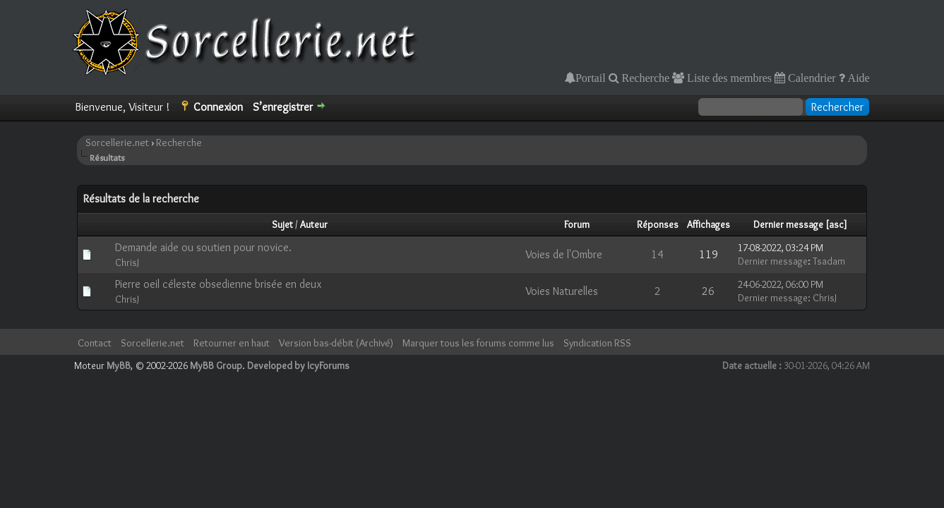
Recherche (644, 77)
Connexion (218, 107)
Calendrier (810, 77)
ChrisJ (127, 262)
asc (836, 224)
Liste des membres (728, 77)
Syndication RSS (597, 343)
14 (657, 254)
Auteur (314, 224)
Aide (857, 77)
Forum (577, 224)
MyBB (119, 365)
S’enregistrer (283, 107)
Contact (95, 343)
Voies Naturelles (561, 291)
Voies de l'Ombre (563, 254)
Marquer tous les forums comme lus (478, 343)
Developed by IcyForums (298, 365)
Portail (590, 77)
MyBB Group (216, 365)
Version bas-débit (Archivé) (336, 343)
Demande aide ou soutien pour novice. (203, 247)
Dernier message (788, 224)
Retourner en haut (231, 343)
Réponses (658, 224)
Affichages (708, 224)
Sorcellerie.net (117, 142)
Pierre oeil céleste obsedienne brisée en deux (218, 284)
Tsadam (829, 261)
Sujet (282, 224)
